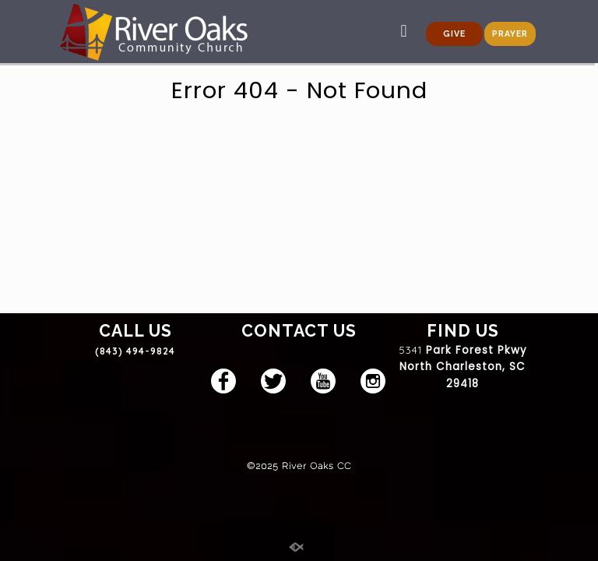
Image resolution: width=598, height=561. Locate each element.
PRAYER (510, 33)
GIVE (454, 33)
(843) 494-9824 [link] (135, 351)
